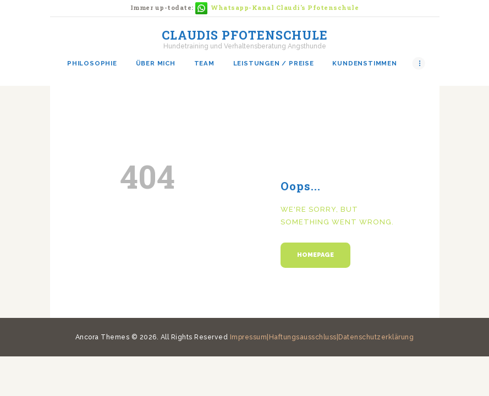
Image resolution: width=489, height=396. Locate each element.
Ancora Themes (103, 337)
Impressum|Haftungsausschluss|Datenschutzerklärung (322, 337)
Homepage (315, 254)
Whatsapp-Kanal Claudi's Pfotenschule (285, 7)
